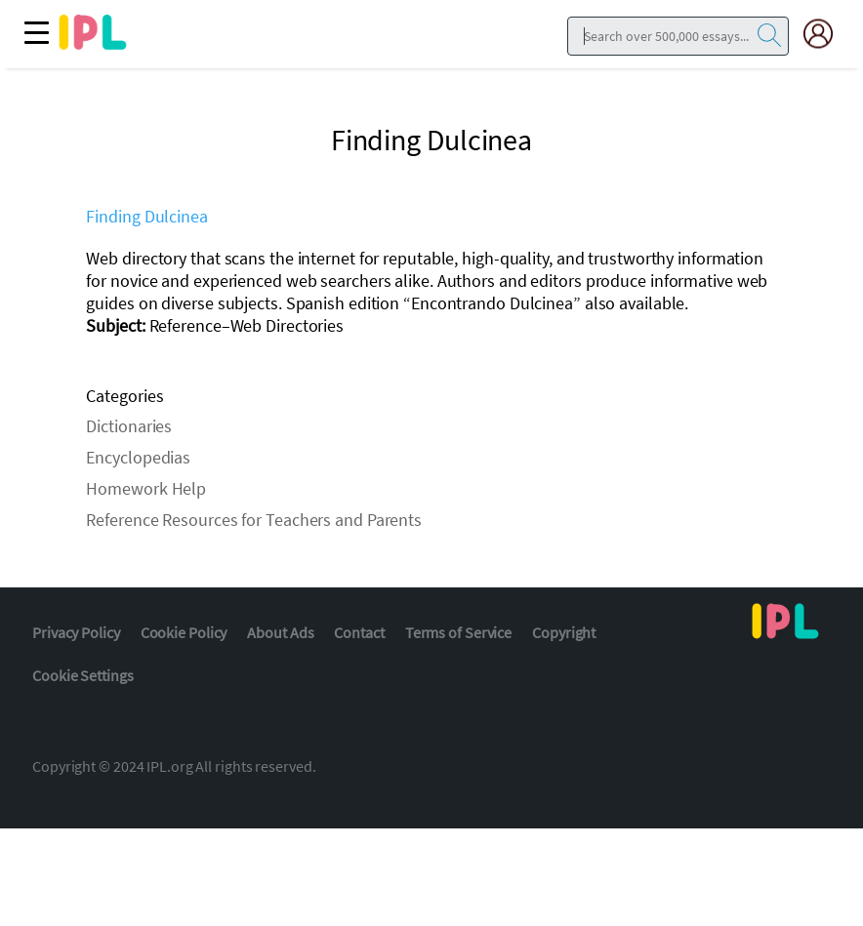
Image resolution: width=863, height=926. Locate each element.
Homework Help (146, 488)
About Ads (280, 632)
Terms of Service (458, 632)
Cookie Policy (184, 632)
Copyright (564, 632)
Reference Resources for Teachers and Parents (254, 519)
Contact (359, 632)
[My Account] (825, 33)
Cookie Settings (83, 675)
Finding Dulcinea (146, 216)
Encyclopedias (138, 457)
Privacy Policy (76, 632)
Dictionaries (129, 426)
